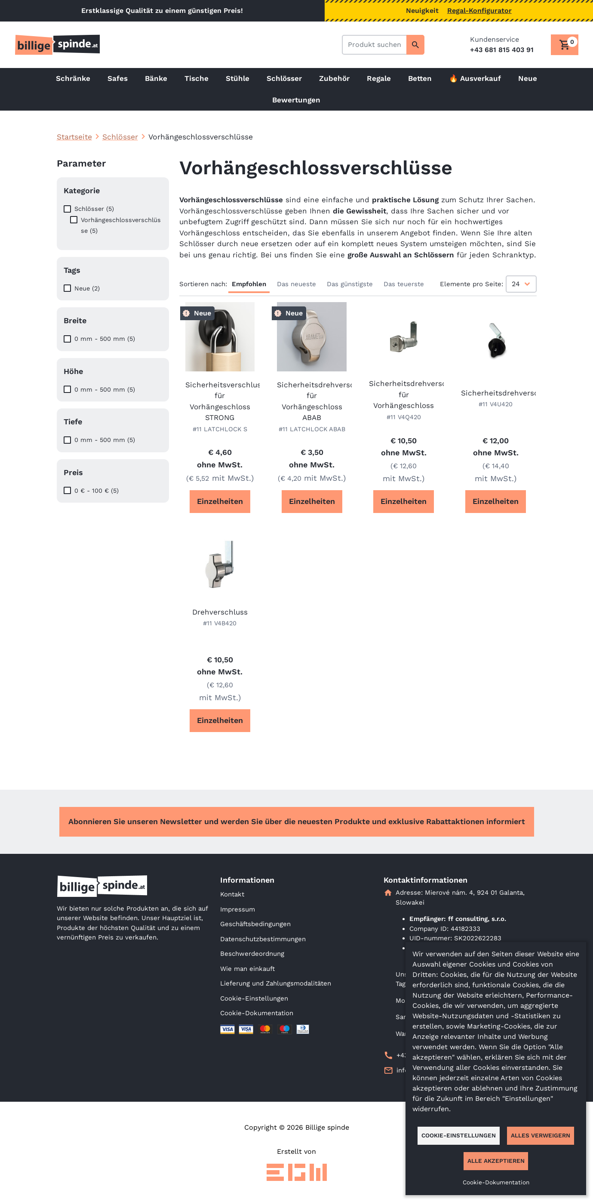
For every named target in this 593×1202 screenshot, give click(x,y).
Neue (527, 78)
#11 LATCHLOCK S (220, 429)
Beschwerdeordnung (252, 954)
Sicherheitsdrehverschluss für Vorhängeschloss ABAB (312, 401)
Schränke (73, 78)
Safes (118, 78)
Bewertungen (296, 100)
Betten (420, 78)
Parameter (81, 163)
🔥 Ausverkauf (475, 78)
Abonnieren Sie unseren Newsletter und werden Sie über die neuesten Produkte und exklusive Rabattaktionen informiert (296, 821)
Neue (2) (87, 288)
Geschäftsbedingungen (255, 924)
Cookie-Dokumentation (256, 1013)
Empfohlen (249, 284)
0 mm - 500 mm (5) (104, 338)
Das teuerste (404, 284)
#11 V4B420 (220, 623)
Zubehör (334, 78)
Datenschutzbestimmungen (263, 939)
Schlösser (284, 78)
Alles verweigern (540, 1135)
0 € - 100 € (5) (96, 490)
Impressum (237, 909)
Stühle (237, 78)
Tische (196, 78)
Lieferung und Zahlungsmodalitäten (275, 983)
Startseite (74, 137)
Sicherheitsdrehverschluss (496, 393)
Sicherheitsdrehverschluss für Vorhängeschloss (404, 394)
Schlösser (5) (94, 208)
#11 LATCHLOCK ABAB (312, 429)
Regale (379, 78)
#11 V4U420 (496, 404)
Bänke (156, 78)
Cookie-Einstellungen (254, 998)
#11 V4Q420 (404, 417)
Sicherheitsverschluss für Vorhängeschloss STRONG (220, 401)
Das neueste (296, 284)
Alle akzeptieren (496, 1160)
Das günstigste (350, 284)
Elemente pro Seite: (471, 284)
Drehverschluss (220, 612)
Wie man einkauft (247, 969)
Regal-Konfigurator (479, 10)
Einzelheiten (220, 501)
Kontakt (232, 894)
